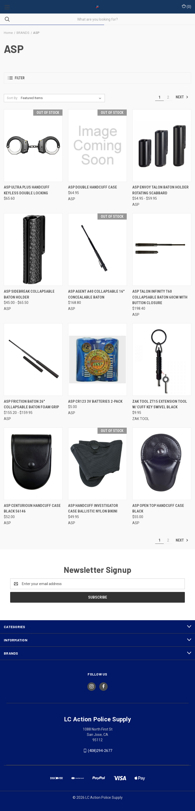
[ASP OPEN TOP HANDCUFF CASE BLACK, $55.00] (161, 463)
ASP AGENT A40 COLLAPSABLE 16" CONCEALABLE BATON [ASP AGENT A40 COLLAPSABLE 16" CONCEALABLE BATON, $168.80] (96, 294)
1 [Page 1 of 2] (159, 97)
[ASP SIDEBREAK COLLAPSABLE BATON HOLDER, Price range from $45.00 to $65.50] (33, 249)
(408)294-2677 (100, 750)
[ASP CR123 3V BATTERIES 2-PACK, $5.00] (97, 359)
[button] (97, 78)
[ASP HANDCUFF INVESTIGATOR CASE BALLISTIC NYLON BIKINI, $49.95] (97, 463)
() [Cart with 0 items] (186, 6)
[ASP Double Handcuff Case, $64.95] (97, 145)
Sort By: (12, 98)
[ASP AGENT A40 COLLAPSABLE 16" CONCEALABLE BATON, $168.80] (97, 249)
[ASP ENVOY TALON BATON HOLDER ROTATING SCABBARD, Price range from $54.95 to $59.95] (161, 145)
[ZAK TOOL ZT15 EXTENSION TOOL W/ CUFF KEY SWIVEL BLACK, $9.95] (161, 359)
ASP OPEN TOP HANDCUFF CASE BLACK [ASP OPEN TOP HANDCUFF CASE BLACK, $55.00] (158, 508)
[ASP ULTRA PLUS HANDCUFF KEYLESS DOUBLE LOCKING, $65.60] (33, 145)
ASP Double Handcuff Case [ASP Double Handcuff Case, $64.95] (92, 187)
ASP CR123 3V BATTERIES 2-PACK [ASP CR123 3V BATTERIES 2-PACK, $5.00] (95, 401)
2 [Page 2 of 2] (168, 97)
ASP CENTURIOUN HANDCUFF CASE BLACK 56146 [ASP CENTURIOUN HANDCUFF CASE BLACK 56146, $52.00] (32, 508)
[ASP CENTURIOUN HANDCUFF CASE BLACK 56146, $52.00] (33, 463)
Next (182, 97)
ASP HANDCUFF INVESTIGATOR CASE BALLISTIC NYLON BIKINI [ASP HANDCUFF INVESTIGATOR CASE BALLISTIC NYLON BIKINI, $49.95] (93, 508)
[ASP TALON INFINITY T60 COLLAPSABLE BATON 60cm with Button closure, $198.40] (161, 249)
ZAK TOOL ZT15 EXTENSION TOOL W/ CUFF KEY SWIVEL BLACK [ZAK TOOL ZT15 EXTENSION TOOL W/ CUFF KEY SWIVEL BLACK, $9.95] (159, 404)
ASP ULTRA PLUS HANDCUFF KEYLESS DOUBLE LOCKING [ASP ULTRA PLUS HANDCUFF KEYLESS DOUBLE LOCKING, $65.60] (27, 190)
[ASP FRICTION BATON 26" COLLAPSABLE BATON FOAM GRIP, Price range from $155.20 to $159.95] (33, 359)
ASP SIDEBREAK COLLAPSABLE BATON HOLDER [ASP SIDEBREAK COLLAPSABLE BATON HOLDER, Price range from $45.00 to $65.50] (29, 294)
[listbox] (62, 98)
